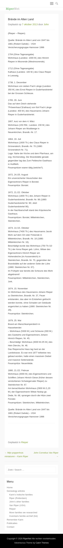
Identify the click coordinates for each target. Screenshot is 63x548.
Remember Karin (15, 519)
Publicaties (12, 523)
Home (10, 487)
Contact (10, 527)
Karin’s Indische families (21, 494)
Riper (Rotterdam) (18, 498)
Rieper (24, 442)
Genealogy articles (16, 491)
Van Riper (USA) (17, 505)
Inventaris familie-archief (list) (23, 516)
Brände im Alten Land (21, 19)
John (46, 24)
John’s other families (19, 501)
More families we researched (23, 512)
